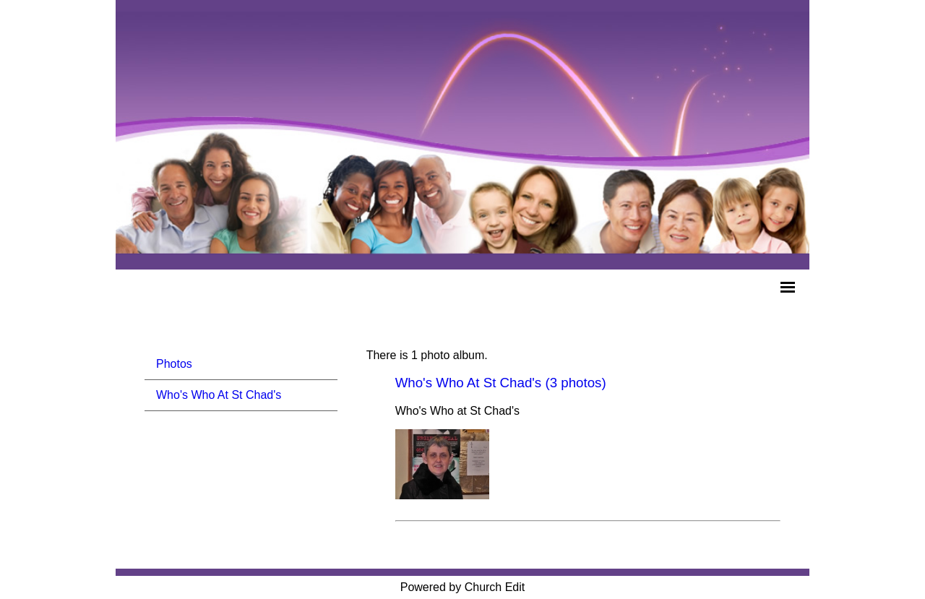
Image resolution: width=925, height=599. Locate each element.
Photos (174, 364)
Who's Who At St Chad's (218, 395)
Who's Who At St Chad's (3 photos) (500, 382)
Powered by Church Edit (462, 587)
